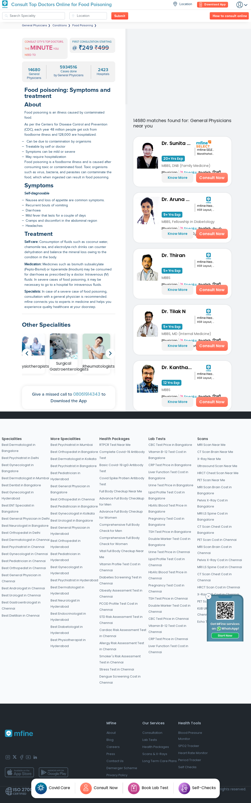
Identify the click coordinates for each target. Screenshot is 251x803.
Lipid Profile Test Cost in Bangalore (166, 495)
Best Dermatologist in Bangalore (18, 448)
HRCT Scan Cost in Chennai (218, 587)
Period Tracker (189, 760)
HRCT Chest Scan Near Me (218, 473)
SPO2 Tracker (188, 746)
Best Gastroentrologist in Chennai (21, 605)
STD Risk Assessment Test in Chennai (121, 620)
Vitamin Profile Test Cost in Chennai (119, 567)
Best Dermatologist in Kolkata (73, 459)
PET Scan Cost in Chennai (217, 540)
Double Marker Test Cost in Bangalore (169, 542)
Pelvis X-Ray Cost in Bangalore (212, 503)
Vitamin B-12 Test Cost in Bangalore (167, 455)
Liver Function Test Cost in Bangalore (168, 475)
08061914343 (86, 394)
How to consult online (230, 16)
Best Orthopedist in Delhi (21, 533)
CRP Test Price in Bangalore (169, 465)
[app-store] (19, 772)
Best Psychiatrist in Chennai (23, 547)
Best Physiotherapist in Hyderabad (68, 643)
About (111, 733)
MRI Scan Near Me (211, 445)
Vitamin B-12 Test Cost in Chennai (167, 629)
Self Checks (187, 767)
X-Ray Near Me (209, 459)
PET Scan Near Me (211, 480)
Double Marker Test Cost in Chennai (169, 608)
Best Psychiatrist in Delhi (20, 458)
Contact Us (115, 761)
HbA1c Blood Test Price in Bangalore (167, 508)
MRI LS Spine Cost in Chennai (219, 567)
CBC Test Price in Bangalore (170, 445)
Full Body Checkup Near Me (120, 491)
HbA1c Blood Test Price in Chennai (167, 575)
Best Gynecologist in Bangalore (18, 468)
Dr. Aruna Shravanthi (178, 199)
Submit (119, 16)
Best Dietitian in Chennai (21, 615)
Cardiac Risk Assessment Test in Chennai (122, 633)
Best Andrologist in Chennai (23, 588)
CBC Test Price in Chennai (168, 619)
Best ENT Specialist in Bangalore (18, 508)
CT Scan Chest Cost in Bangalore (214, 530)
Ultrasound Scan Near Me (217, 466)
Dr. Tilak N (174, 311)
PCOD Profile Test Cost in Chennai (118, 607)
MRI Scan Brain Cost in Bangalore (214, 490)
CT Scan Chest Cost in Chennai (214, 577)
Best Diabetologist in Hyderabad (67, 630)
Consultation (152, 733)
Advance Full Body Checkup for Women (121, 514)
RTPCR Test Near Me (115, 445)
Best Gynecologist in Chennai (25, 554)
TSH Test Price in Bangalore (169, 532)
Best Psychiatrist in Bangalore (74, 466)
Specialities (12, 438)
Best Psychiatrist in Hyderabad (74, 580)
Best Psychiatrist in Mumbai (72, 445)
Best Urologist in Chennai (21, 595)
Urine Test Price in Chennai (169, 552)
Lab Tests (157, 438)
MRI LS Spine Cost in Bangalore (212, 516)
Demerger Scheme (121, 768)
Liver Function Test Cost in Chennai (168, 649)
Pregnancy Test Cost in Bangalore (166, 521)
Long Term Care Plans (159, 761)
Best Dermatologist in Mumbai (25, 478)
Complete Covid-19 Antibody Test (122, 455)
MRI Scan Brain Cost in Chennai (214, 550)
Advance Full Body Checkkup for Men (121, 501)
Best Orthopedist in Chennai (24, 568)
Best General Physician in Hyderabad (70, 531)
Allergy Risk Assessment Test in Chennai (121, 646)
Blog (110, 740)
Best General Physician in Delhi (26, 518)
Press (110, 754)
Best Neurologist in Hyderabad (65, 603)
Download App (212, 4)
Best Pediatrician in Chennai (24, 561)
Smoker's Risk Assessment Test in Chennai (120, 659)
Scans (202, 438)
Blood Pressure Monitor (190, 736)
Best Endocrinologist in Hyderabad (68, 617)
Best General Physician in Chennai (21, 578)
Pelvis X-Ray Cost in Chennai (219, 560)
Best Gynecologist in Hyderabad (18, 495)
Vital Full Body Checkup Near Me (121, 554)
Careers (113, 747)
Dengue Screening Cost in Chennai (120, 679)
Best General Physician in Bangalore (70, 489)
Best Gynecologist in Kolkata (73, 513)
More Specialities (66, 438)
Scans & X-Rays (154, 754)
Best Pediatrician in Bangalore (74, 506)
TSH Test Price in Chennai (168, 598)
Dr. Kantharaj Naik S (178, 367)
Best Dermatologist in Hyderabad (67, 590)
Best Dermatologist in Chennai (26, 540)
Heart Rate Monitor (193, 753)
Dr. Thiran (173, 255)
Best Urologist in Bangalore (72, 520)
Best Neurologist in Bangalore (25, 526)
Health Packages (114, 438)
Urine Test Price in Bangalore (170, 485)
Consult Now (212, 178)
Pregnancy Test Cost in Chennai (166, 588)
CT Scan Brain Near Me (215, 452)
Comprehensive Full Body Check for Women (119, 541)
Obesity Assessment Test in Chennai (120, 593)
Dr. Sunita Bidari (178, 143)
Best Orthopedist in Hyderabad (66, 544)
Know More (178, 177)
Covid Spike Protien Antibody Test (121, 481)
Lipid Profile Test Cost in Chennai (166, 562)
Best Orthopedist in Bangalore (74, 452)
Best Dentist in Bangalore (21, 485)
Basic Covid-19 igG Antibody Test (121, 468)
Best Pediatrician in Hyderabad (65, 476)
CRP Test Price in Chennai (168, 639)
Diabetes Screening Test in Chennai (120, 580)
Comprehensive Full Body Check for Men (119, 528)
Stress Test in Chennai (116, 669)
